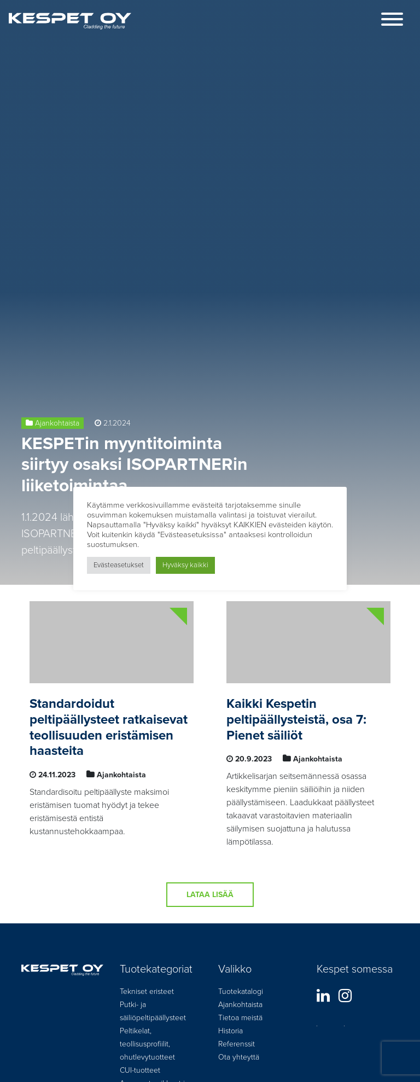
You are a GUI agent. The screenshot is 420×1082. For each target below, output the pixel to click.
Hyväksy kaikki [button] (185, 565)
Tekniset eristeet (147, 991)
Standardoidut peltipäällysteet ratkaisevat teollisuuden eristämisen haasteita (109, 727)
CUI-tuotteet (140, 1070)
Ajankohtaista (57, 423)
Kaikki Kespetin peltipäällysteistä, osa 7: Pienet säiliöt (296, 719)
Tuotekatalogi (240, 991)
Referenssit (236, 1044)
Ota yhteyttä (238, 1057)
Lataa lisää (210, 894)
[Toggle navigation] (392, 21)
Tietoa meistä (240, 1017)
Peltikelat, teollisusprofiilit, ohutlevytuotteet (147, 1044)
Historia (230, 1031)
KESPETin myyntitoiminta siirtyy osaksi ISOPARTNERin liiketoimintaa (134, 464)
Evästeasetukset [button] (119, 565)
